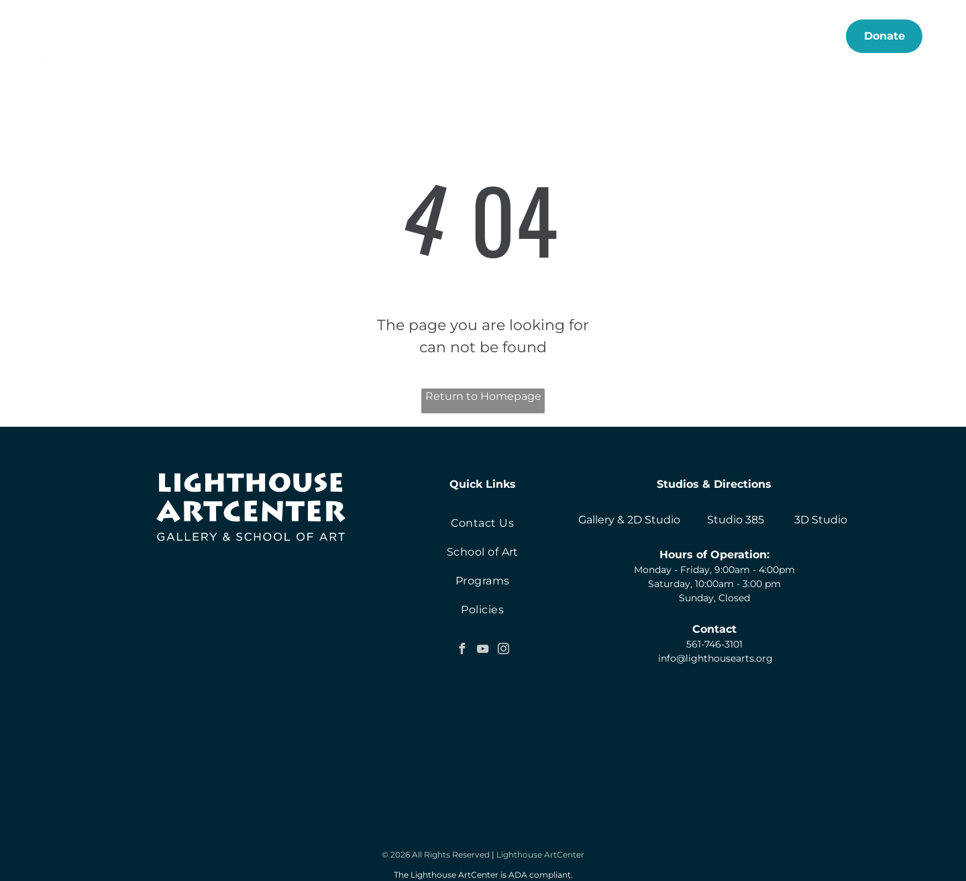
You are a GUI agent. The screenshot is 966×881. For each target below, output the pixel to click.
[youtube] (482, 650)
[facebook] (461, 650)
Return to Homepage (483, 396)
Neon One (511, 870)
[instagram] (503, 650)
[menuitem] (271, 36)
